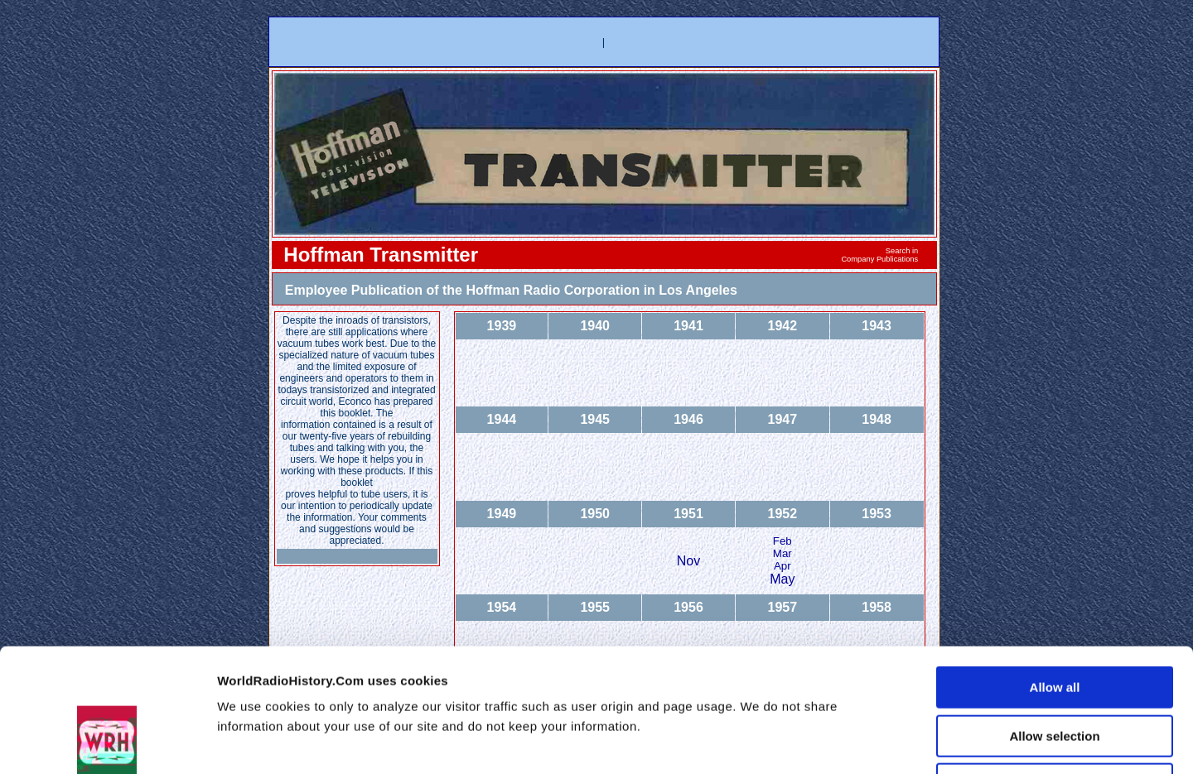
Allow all (1055, 572)
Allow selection (1054, 620)
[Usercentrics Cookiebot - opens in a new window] (107, 741)
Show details (897, 741)
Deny (1055, 668)
